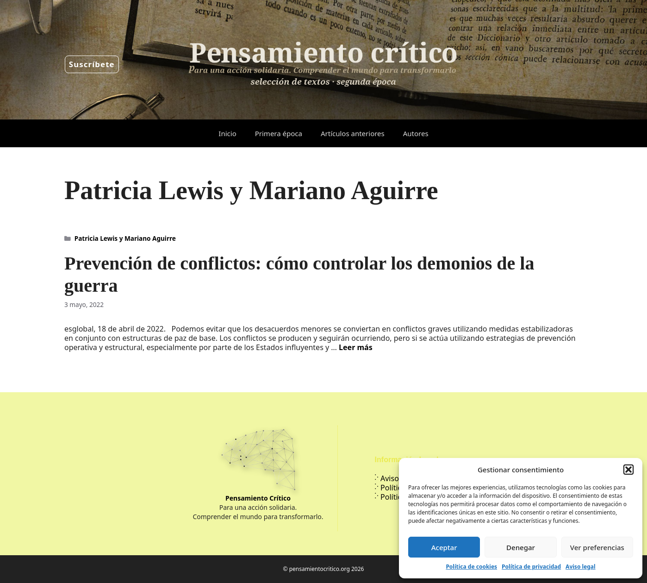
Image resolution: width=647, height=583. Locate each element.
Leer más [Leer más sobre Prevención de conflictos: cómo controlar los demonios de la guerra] (356, 347)
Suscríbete (92, 64)
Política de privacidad (531, 566)
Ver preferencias (597, 547)
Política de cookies (471, 566)
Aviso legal (580, 566)
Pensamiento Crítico (258, 498)
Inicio (227, 133)
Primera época (278, 133)
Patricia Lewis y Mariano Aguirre (125, 238)
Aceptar (444, 547)
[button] (628, 469)
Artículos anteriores (353, 133)
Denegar (520, 547)
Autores (416, 133)
